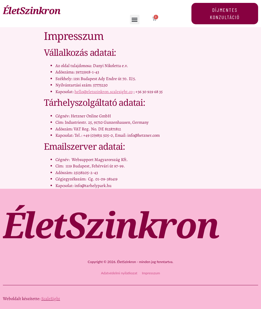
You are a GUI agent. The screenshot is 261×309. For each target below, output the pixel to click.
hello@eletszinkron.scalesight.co (103, 92)
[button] (135, 19)
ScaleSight (50, 298)
